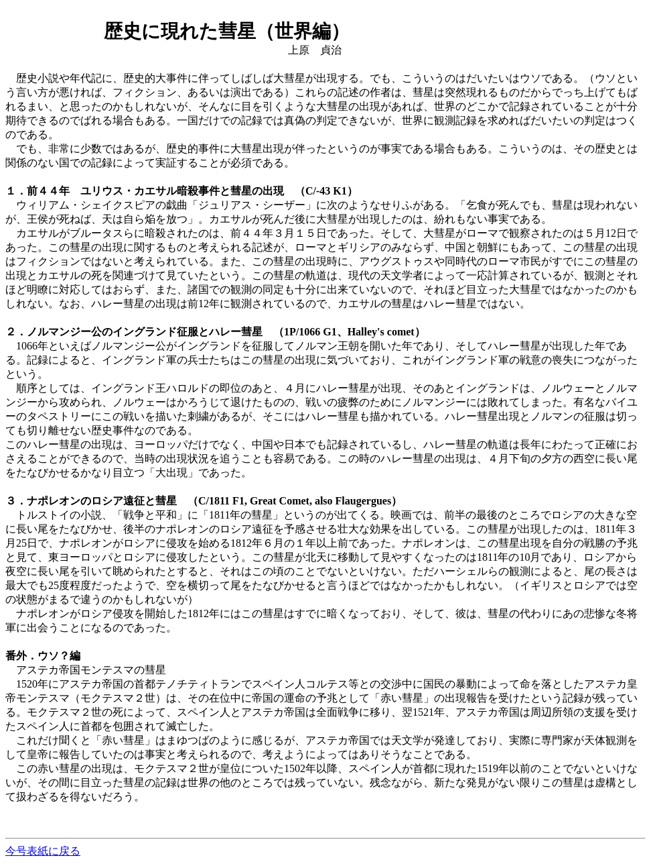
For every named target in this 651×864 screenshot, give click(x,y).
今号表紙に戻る (42, 851)
